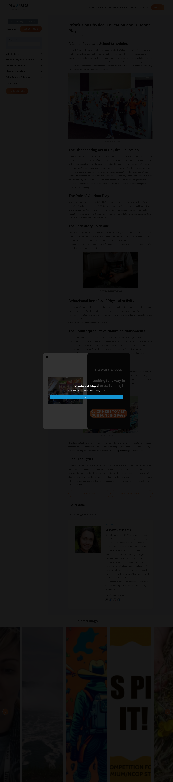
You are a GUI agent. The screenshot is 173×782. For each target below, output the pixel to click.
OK (86, 397)
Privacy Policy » (100, 390)
